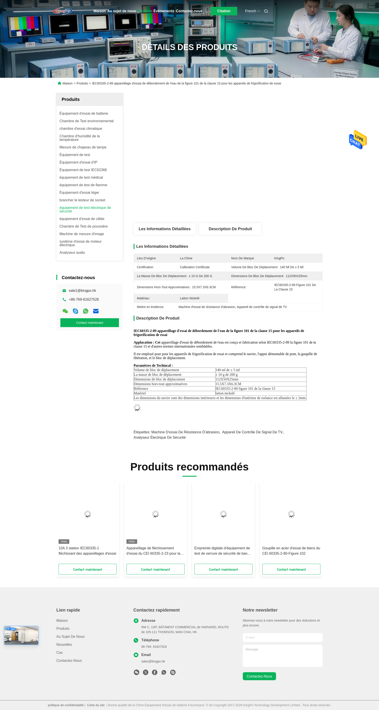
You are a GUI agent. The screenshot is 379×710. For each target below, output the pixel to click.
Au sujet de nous (121, 11)
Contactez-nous (189, 11)
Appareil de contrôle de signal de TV (252, 432)
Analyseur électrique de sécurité (160, 437)
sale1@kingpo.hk (82, 290)
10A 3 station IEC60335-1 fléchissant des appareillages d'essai (87, 550)
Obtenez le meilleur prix (255, 208)
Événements (163, 11)
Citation (224, 11)
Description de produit (230, 229)
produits (62, 628)
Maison (100, 11)
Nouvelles (64, 644)
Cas (59, 652)
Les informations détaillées (165, 229)
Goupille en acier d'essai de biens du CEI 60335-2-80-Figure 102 (291, 550)
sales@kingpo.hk (153, 661)
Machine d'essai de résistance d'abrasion (185, 432)
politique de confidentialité (66, 705)
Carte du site (96, 705)
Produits (145, 11)
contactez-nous (259, 676)
